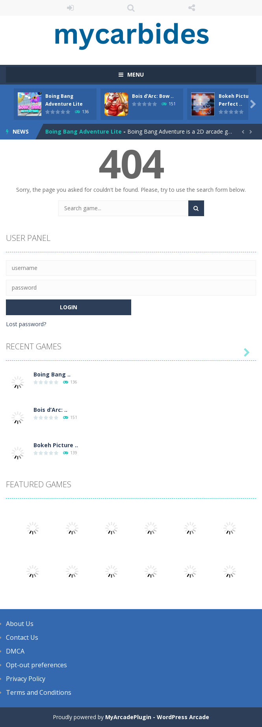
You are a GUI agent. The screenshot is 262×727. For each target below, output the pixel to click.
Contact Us (22, 637)
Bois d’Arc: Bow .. (153, 96)
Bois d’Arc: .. (50, 409)
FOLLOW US (191, 8)
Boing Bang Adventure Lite (83, 131)
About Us (19, 623)
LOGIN (70, 8)
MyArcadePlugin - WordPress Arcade (157, 717)
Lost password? (26, 324)
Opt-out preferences (36, 665)
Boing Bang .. (52, 374)
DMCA (15, 651)
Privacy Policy (25, 678)
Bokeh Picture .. (55, 445)
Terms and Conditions (38, 692)
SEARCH (131, 8)
